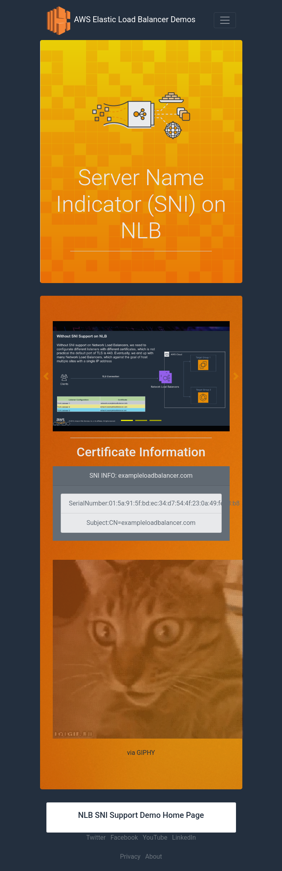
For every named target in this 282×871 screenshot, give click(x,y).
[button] (225, 20)
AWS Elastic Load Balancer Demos (121, 20)
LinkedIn (184, 837)
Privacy (130, 856)
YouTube (155, 837)
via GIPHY (141, 752)
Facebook (124, 837)
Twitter (96, 837)
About (153, 856)
